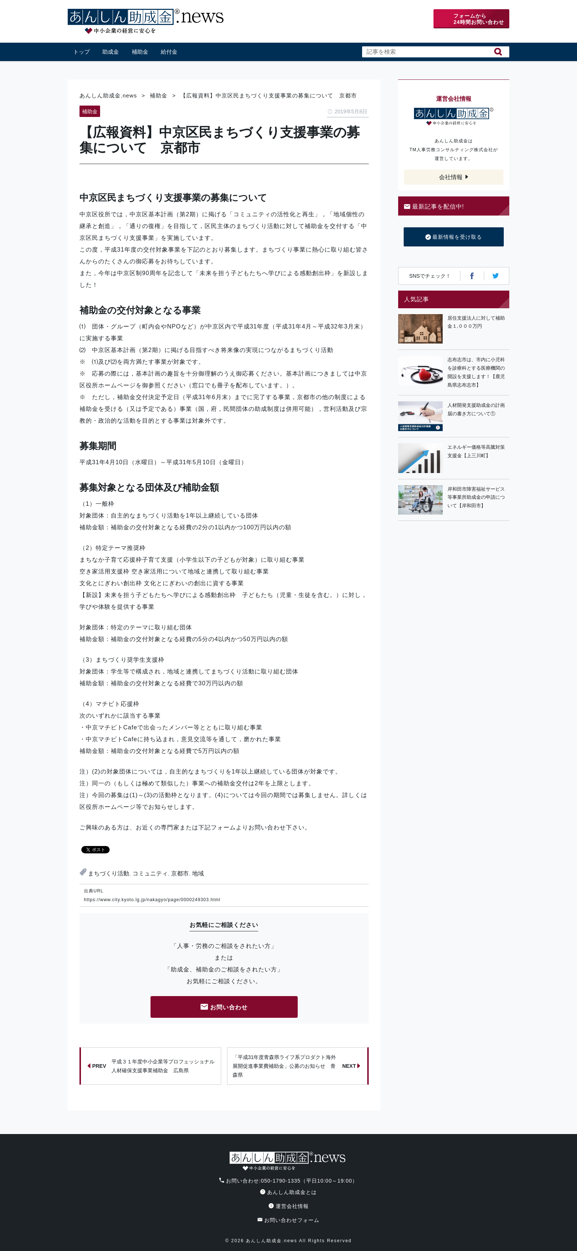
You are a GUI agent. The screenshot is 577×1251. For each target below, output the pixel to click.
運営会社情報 (289, 1206)
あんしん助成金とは (288, 1192)
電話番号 (376, 19)
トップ (81, 52)
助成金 (110, 52)
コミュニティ (150, 873)
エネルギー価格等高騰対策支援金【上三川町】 (476, 451)
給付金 (169, 52)
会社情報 (451, 177)
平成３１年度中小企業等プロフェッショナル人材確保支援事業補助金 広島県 (151, 1066)
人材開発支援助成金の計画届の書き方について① (476, 409)
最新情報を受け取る (453, 237)
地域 (198, 873)
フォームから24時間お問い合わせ (478, 19)
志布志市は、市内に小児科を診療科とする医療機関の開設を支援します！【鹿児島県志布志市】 (476, 372)
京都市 (180, 873)
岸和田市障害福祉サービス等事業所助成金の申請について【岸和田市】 (476, 497)
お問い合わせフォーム (288, 1220)
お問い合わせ (224, 1008)
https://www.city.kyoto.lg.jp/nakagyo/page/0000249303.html (152, 899)
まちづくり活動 (108, 873)
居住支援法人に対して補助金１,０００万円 (476, 322)
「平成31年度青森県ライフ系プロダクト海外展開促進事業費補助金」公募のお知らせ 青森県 (297, 1066)
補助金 (140, 52)
